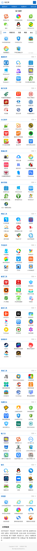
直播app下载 (24, 538)
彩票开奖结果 (14, 533)
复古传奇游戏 (31, 533)
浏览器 (3, 496)
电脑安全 (4, 402)
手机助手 (12, 531)
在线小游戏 (22, 533)
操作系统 (4, 182)
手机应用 (19, 531)
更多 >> (33, 57)
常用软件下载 (23, 546)
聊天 (2, 465)
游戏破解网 (6, 538)
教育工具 (4, 276)
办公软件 (4, 120)
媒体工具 (4, 308)
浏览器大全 (20, 535)
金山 (31, 32)
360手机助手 (5, 531)
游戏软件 (4, 339)
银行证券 (4, 88)
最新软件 (4, 6)
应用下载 (25, 531)
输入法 (3, 433)
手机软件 (4, 245)
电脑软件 (24, 6)
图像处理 (4, 151)
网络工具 (4, 214)
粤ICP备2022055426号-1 (18, 549)
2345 (4, 32)
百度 (19, 32)
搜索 (34, 2)
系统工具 (4, 371)
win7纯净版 (4, 535)
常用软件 (14, 6)
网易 (25, 32)
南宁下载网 (12, 535)
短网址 (7, 533)
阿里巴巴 (12, 32)
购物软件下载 (15, 538)
